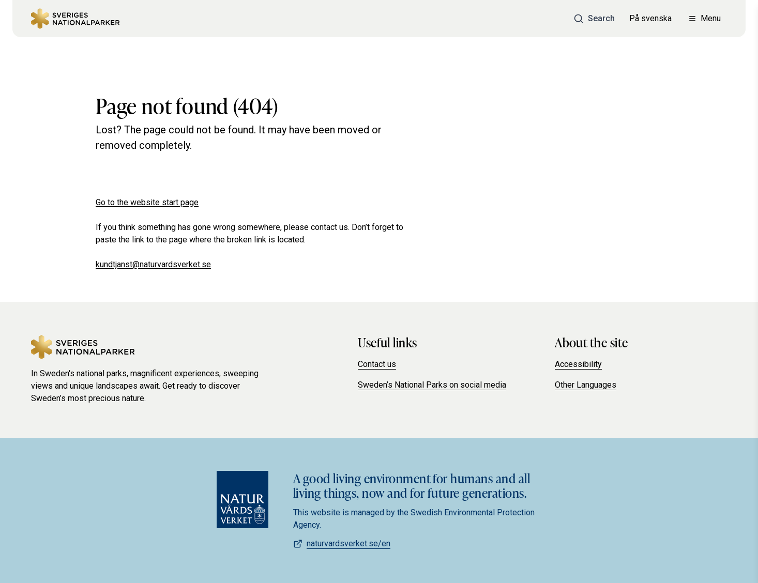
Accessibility (578, 364)
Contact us (377, 364)
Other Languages (585, 385)
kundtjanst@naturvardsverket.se (153, 264)
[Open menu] (704, 18)
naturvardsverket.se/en (341, 543)
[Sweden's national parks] (75, 18)
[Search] (594, 18)
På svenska (650, 18)
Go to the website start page (147, 202)
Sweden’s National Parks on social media (432, 385)
